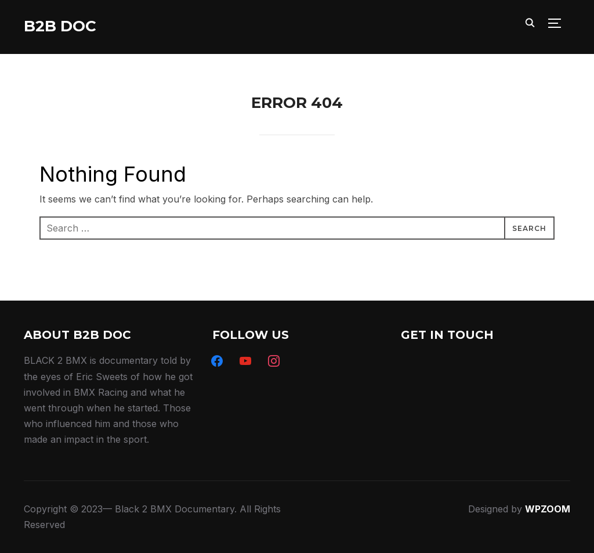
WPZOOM (547, 509)
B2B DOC (60, 26)
